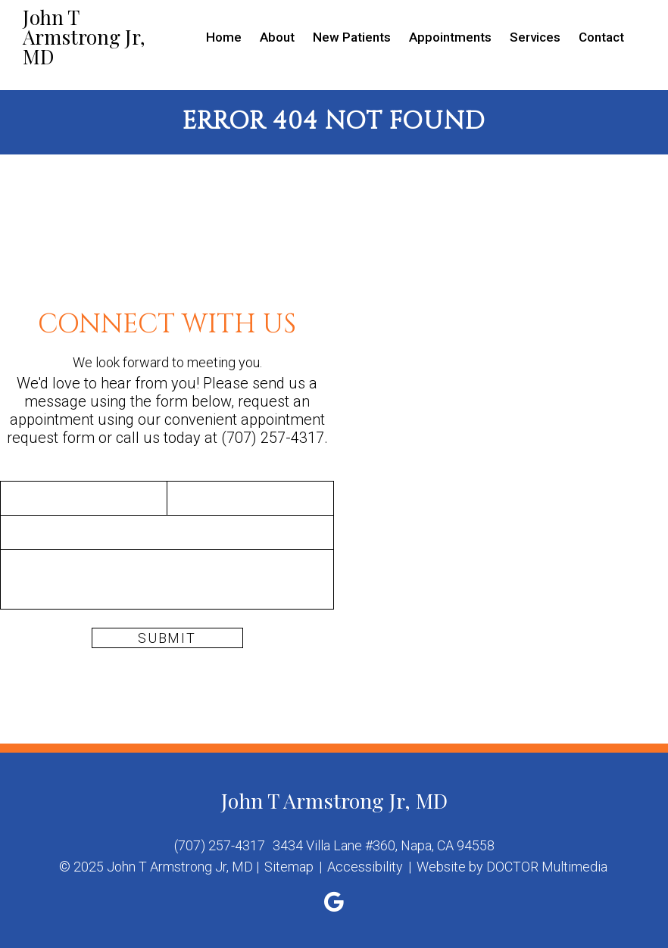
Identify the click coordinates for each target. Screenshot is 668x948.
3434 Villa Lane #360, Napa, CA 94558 (384, 845)
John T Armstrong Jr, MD (84, 37)
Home (224, 37)
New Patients (352, 37)
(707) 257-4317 (272, 438)
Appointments (450, 37)
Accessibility (365, 867)
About (277, 37)
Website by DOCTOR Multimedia (512, 867)
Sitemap (289, 867)
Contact (601, 37)
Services (535, 37)
